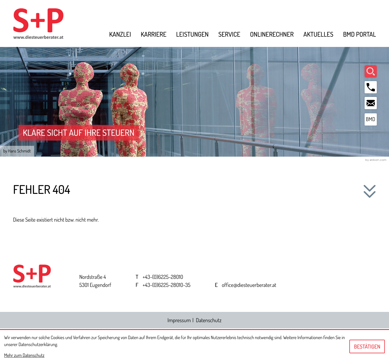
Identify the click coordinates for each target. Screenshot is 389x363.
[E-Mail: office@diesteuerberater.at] (371, 104)
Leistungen (192, 35)
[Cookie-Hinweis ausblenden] (367, 346)
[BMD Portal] (371, 120)
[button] (371, 88)
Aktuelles (318, 35)
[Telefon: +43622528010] (163, 278)
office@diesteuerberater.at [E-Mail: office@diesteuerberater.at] (249, 285)
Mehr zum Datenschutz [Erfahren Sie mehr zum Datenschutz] (24, 355)
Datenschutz (209, 320)
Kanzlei (120, 35)
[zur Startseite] (44, 24)
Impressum (179, 320)
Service (229, 35)
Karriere (154, 35)
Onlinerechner (272, 35)
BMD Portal (359, 35)
